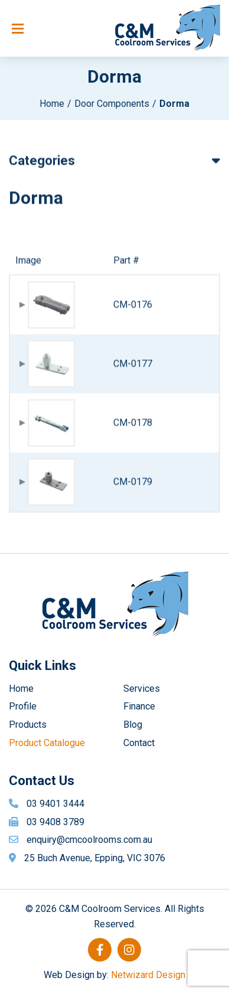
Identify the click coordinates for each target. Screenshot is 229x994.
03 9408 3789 (55, 822)
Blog (132, 724)
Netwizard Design (148, 974)
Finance (139, 706)
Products (28, 724)
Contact (139, 742)
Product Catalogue (47, 742)
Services (141, 688)
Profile (23, 706)
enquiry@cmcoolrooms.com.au (89, 839)
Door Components (111, 103)
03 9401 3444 (55, 803)
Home (52, 103)
